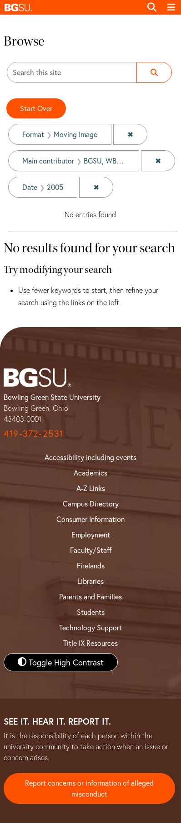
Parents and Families (90, 596)
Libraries (90, 581)
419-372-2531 (34, 433)
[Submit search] (154, 72)
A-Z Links (90, 488)
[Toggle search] (152, 7)
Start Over (36, 108)
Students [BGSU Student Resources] (91, 612)
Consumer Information (90, 519)
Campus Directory (91, 503)
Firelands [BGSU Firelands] (91, 565)
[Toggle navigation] (171, 7)
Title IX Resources (90, 643)
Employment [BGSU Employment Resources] (90, 534)
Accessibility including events (90, 457)
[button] (71, 7)
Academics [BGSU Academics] (90, 472)
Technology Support (90, 627)
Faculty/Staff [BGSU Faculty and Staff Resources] (90, 550)
